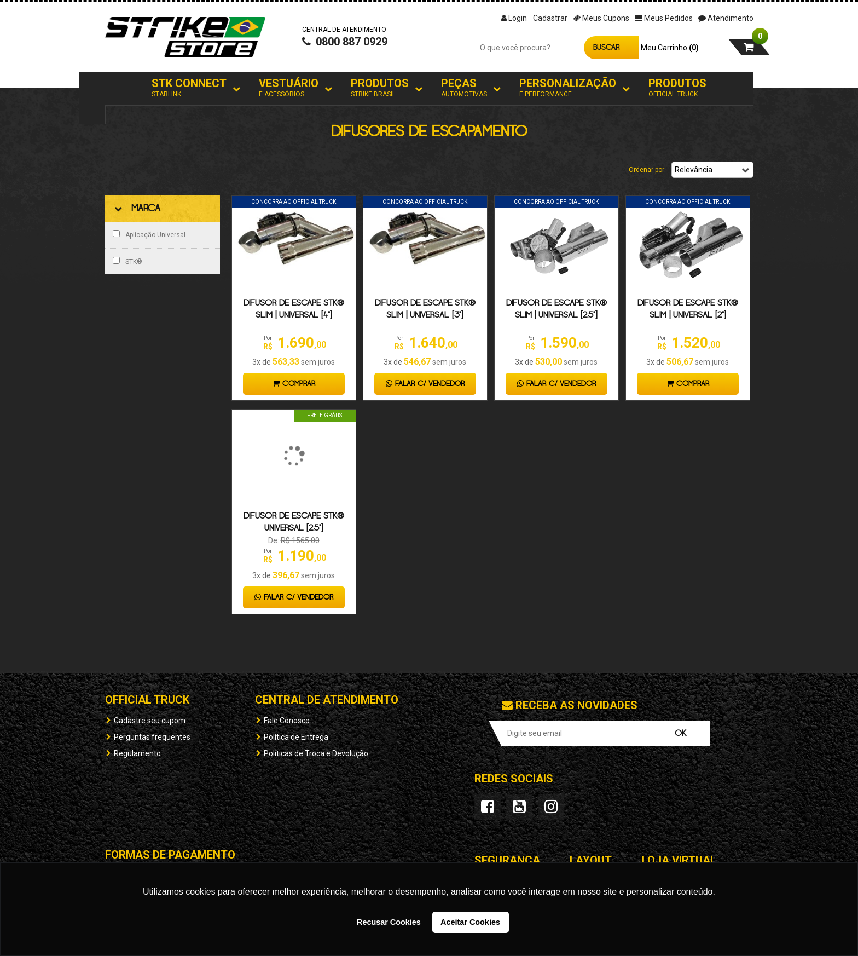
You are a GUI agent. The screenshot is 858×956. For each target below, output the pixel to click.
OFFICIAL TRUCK (147, 699)
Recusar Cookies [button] (389, 922)
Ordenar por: (647, 170)
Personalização (567, 88)
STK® (127, 261)
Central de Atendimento (326, 699)
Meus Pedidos (664, 18)
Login (514, 18)
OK (680, 733)
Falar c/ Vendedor (425, 383)
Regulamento (137, 753)
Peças (464, 88)
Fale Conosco (287, 720)
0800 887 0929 (344, 41)
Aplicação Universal (149, 234)
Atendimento (725, 18)
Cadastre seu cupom (149, 720)
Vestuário (288, 88)
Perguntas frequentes (152, 737)
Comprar (294, 383)
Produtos (380, 88)
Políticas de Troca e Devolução (316, 753)
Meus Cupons (601, 18)
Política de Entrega (296, 737)
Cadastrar (550, 18)
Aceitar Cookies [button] (470, 922)
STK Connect (189, 88)
